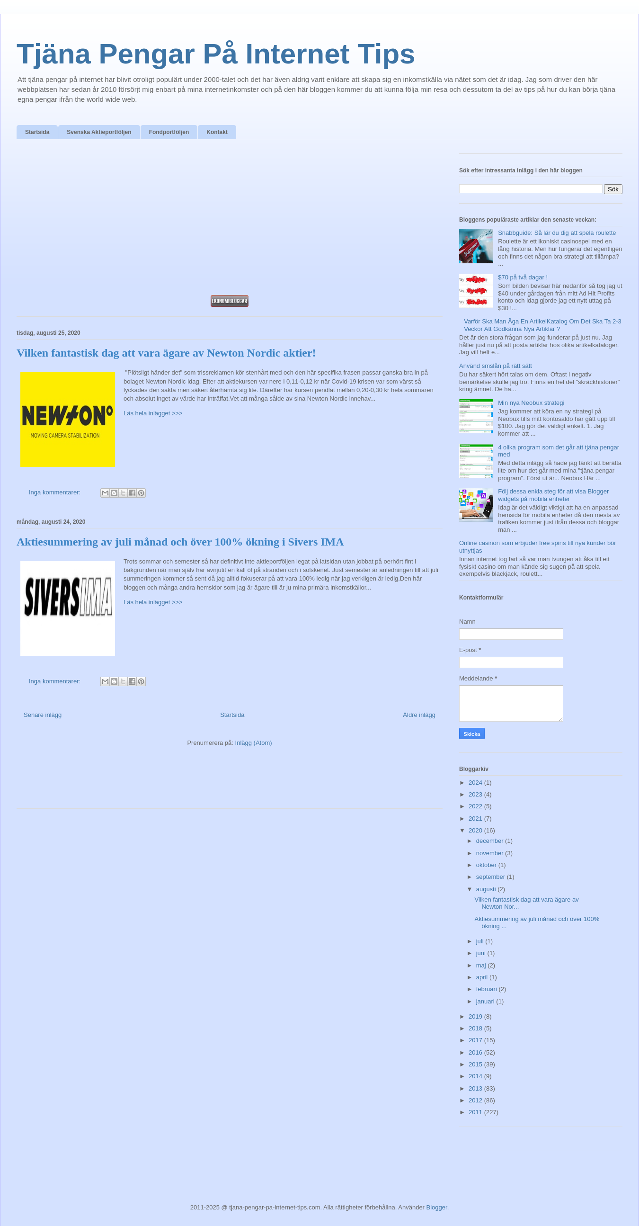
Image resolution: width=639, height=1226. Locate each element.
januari (486, 1001)
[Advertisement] (230, 219)
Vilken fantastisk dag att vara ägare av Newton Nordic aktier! (166, 353)
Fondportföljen (169, 132)
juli (481, 941)
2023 (476, 794)
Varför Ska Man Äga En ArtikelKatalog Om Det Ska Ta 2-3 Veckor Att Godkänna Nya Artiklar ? (542, 325)
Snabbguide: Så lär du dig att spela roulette (557, 232)
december (490, 840)
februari (487, 989)
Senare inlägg (43, 714)
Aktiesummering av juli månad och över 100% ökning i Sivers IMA (180, 542)
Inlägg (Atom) (253, 742)
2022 (476, 806)
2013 (476, 1088)
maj (482, 965)
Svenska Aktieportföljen (99, 132)
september (491, 876)
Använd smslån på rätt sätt (495, 365)
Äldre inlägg (419, 714)
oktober (487, 864)
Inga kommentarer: (55, 492)
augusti (487, 889)
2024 (476, 782)
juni (482, 953)
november (490, 853)
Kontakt (217, 132)
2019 (476, 1016)
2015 (476, 1064)
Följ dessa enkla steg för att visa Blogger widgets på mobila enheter (553, 495)
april (482, 977)
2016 (476, 1052)
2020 (476, 830)
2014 (476, 1076)
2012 (476, 1100)
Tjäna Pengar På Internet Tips (216, 54)
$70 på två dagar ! (523, 277)
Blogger (436, 1207)
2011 (476, 1112)
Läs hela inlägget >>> (153, 413)
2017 (476, 1040)
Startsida (37, 132)
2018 (476, 1028)
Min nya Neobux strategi (531, 402)
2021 (476, 818)
